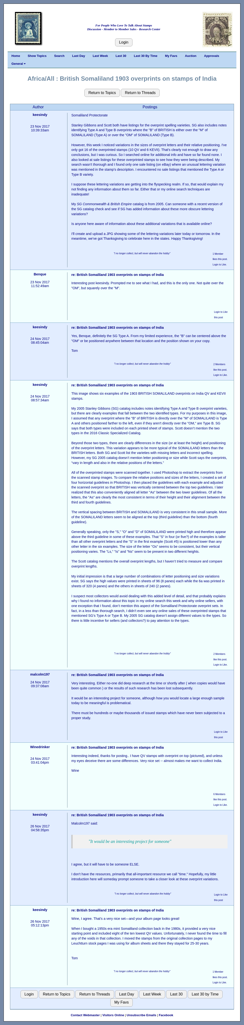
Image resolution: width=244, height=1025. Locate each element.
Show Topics (37, 56)
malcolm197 (40, 674)
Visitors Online (113, 1015)
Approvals (211, 56)
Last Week (100, 56)
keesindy (40, 115)
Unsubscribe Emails (141, 1015)
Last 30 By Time (146, 56)
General (18, 63)
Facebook (166, 1015)
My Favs (171, 56)
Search (59, 56)
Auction (190, 56)
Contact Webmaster (85, 1015)
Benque (40, 274)
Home (15, 56)
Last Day (78, 56)
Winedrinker (40, 747)
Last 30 (121, 56)
